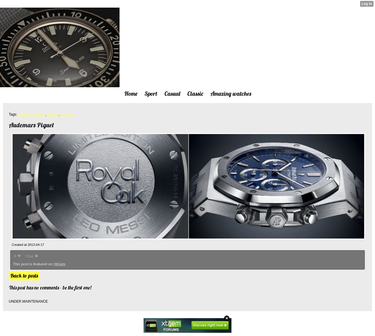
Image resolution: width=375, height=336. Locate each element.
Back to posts (24, 275)
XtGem (59, 264)
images (53, 114)
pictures (67, 114)
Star (31, 256)
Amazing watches (31, 114)
